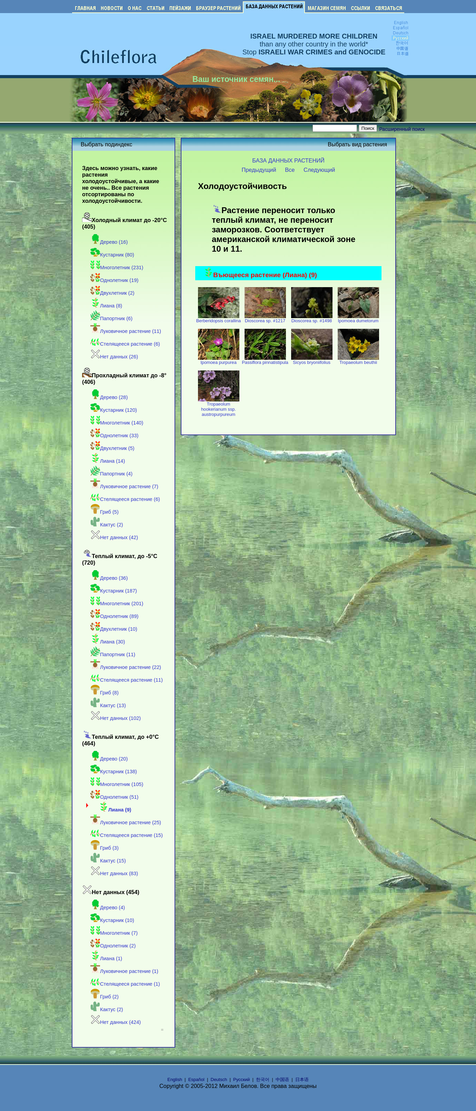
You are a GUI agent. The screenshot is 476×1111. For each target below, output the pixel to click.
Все (290, 170)
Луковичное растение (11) (125, 331)
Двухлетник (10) (113, 629)
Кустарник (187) (113, 591)
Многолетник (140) (116, 423)
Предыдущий (259, 170)
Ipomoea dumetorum (358, 318)
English (174, 1079)
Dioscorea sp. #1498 (312, 318)
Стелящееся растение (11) (126, 680)
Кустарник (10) (112, 920)
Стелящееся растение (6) (125, 344)
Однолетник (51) (114, 797)
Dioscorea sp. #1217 (265, 318)
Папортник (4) (111, 473)
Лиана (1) (106, 958)
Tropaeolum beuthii (358, 360)
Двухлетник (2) (112, 293)
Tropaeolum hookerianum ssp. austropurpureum (218, 407)
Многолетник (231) (116, 267)
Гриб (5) (104, 512)
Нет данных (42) (114, 537)
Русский (241, 1079)
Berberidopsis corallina (218, 318)
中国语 (282, 1079)
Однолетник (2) (113, 945)
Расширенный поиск (402, 129)
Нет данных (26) (114, 356)
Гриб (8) (104, 692)
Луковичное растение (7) (124, 486)
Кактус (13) (108, 705)
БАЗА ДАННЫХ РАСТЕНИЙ (288, 160)
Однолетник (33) (114, 435)
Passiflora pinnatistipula (265, 360)
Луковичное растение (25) (125, 822)
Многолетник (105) (116, 784)
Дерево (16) (109, 242)
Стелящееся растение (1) (125, 984)
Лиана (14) (107, 461)
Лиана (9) (115, 810)
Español (196, 1079)
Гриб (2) (104, 996)
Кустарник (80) (112, 255)
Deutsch (219, 1079)
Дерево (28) (109, 397)
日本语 (302, 1079)
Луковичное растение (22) (125, 667)
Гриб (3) (104, 848)
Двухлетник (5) (112, 448)
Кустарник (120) (113, 410)
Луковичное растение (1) (124, 971)
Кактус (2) (106, 524)
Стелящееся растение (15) (126, 835)
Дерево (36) (109, 578)
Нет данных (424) (115, 1022)
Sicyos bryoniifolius (312, 360)
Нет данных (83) (114, 873)
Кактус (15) (108, 860)
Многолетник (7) (114, 933)
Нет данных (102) (115, 718)
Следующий (319, 170)
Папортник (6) (111, 318)
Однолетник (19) (114, 280)
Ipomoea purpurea (218, 360)
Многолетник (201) (116, 603)
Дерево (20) (109, 759)
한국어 (262, 1079)
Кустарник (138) (113, 771)
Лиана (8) (106, 305)
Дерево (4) (107, 907)
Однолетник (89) (114, 616)
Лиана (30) (107, 641)
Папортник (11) (112, 654)
